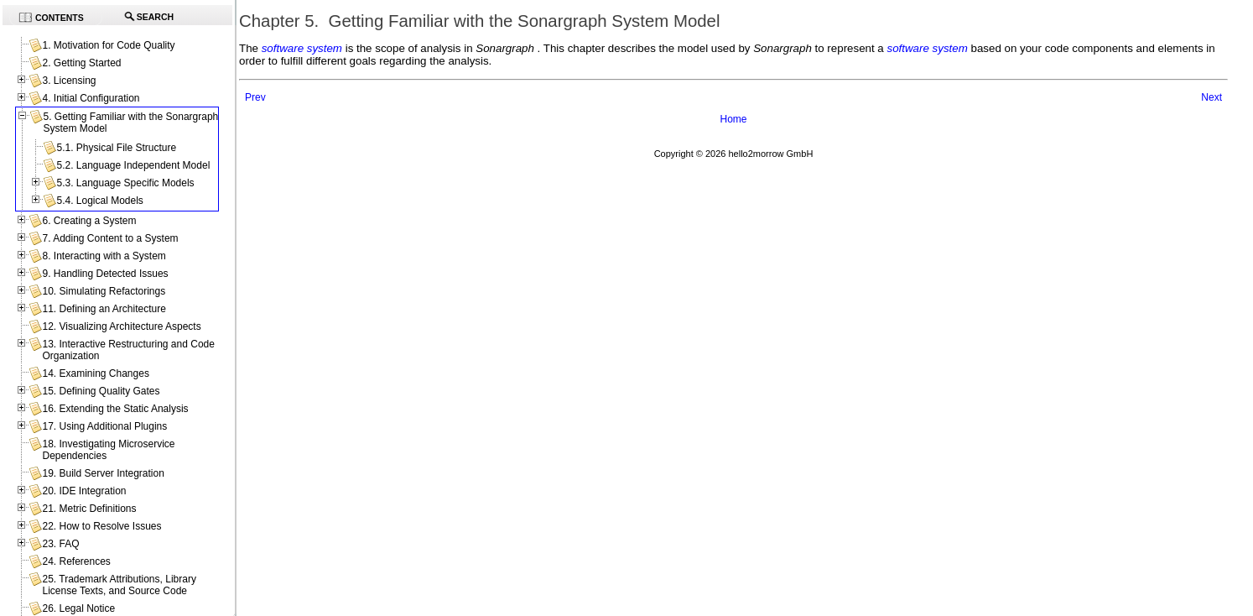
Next (1211, 97)
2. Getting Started (81, 63)
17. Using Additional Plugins (104, 426)
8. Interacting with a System (103, 256)
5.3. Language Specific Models (125, 183)
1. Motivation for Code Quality (108, 45)
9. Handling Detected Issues (105, 273)
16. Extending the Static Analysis (115, 409)
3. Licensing (69, 80)
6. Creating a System (89, 221)
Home (733, 119)
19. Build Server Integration (103, 473)
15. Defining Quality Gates (100, 391)
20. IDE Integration (84, 491)
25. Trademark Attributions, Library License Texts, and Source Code (118, 585)
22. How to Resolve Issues (101, 526)
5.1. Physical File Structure (116, 148)
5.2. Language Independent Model (133, 165)
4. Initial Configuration (90, 98)
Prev (255, 97)
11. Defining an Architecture (103, 309)
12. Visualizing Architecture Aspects (121, 326)
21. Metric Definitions (89, 508)
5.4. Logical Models (99, 200)
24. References (76, 561)
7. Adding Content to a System (110, 238)
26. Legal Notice (78, 608)
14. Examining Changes (95, 373)
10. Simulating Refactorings (103, 291)
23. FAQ (60, 544)
